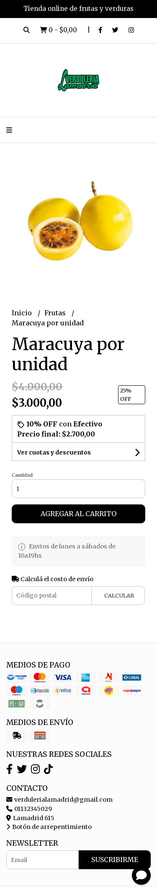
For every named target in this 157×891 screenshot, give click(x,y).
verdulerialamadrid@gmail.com (59, 799)
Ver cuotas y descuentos (54, 452)
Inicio (22, 313)
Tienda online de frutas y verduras (78, 9)
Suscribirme (114, 859)
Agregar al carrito (78, 513)
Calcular (119, 595)
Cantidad (22, 475)
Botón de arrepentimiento (49, 827)
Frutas (55, 313)
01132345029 (29, 809)
